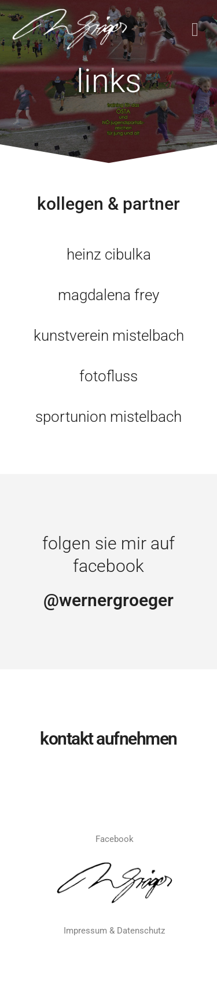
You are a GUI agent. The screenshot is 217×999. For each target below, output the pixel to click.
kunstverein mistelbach (109, 335)
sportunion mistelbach (108, 416)
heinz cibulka (109, 254)
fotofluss (108, 376)
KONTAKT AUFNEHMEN (108, 738)
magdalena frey (108, 295)
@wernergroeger (108, 600)
